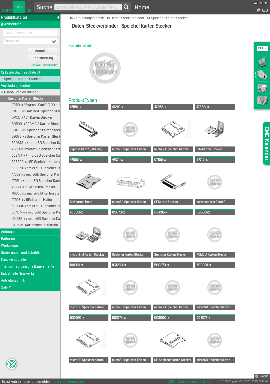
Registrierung (42, 58)
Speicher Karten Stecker (168, 18)
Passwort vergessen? (44, 65)
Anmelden (42, 50)
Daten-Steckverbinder (126, 18)
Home (142, 7)
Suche (44, 7)
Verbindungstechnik (87, 18)
